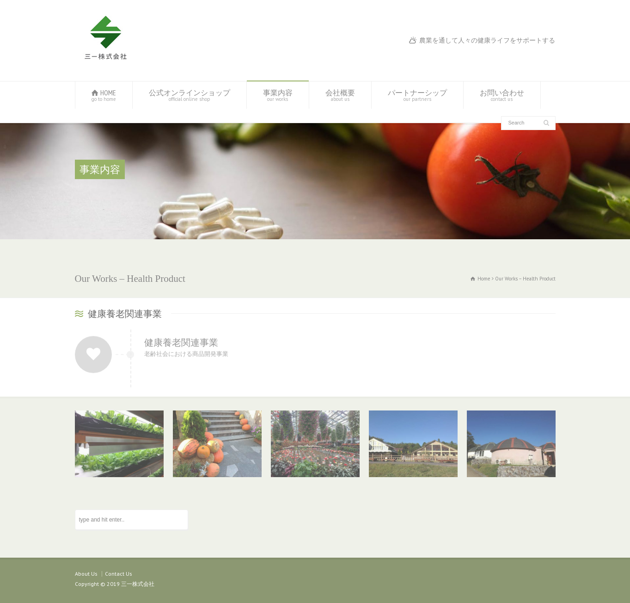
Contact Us (118, 573)
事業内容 (278, 95)
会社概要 (340, 95)
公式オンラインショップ (189, 95)
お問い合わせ (502, 95)
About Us (86, 573)
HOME (104, 95)
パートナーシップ (417, 95)
